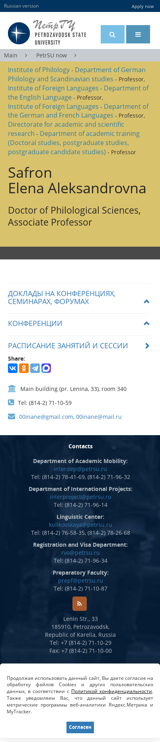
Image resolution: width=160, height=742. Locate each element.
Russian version (21, 5)
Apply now (143, 6)
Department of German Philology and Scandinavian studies (77, 74)
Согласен (80, 727)
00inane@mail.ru (99, 416)
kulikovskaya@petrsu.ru (80, 524)
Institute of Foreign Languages (53, 88)
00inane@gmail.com (46, 416)
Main (11, 55)
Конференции (35, 323)
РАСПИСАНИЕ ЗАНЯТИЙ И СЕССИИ (68, 345)
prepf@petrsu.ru (80, 580)
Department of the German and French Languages (78, 111)
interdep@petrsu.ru (80, 469)
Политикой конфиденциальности (111, 691)
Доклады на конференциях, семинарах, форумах (61, 297)
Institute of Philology (39, 69)
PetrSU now (51, 55)
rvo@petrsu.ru (80, 552)
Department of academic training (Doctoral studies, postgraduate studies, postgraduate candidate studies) (74, 142)
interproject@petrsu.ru (80, 497)
